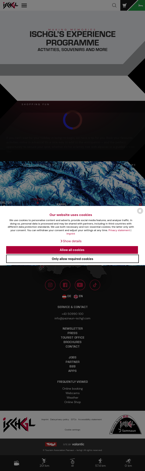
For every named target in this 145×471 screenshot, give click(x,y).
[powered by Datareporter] (140, 213)
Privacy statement (119, 230)
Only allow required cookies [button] (72, 259)
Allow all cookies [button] (72, 250)
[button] (71, 241)
